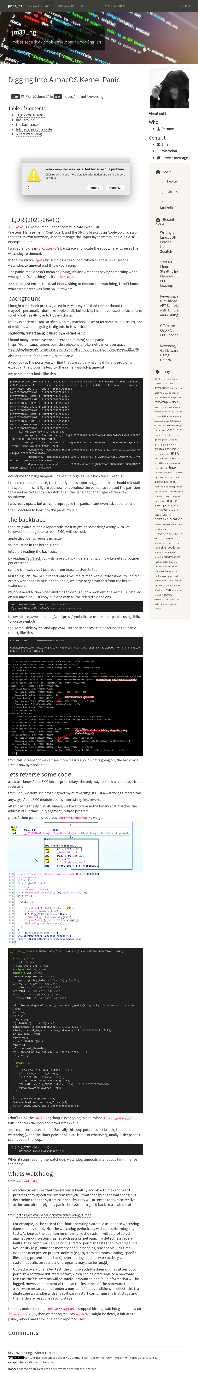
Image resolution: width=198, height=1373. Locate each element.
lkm (175, 472)
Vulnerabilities (115, 6)
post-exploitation (168, 518)
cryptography (159, 421)
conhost (165, 412)
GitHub (169, 191)
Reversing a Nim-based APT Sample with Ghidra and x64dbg (169, 305)
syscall (175, 576)
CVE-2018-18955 (175, 421)
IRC (155, 463)
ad (174, 379)
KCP (166, 463)
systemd (157, 581)
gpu (164, 445)
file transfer (166, 435)
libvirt (165, 468)
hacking (171, 449)
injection (177, 458)
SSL (175, 571)
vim (169, 585)
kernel (81, 96)
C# (177, 398)
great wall (172, 444)
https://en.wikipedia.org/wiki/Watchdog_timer (53, 1215)
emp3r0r (174, 429)
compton (157, 412)
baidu (156, 398)
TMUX (172, 581)
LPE (165, 477)
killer (156, 468)
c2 (180, 398)
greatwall (160, 449)
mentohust (158, 487)
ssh (179, 566)
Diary (173, 426)
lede (161, 468)
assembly (159, 392)
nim (159, 501)
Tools (95, 6)
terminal (165, 581)
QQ (161, 538)
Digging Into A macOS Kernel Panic (64, 79)
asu (166, 393)
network (176, 496)
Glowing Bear (173, 440)
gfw (177, 435)
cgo (170, 402)
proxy (163, 528)
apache (173, 388)
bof (169, 398)
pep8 (170, 510)
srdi (172, 567)
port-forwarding (162, 514)
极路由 (161, 463)
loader (180, 473)
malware (176, 477)
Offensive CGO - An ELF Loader (169, 330)
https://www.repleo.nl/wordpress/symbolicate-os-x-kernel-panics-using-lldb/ (79, 616)
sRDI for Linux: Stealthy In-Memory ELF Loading (169, 273)
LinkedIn (167, 206)
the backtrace (27, 124)
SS (176, 566)
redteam (169, 538)
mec (172, 482)
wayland (175, 590)
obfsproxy (172, 500)
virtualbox (176, 585)
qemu (156, 538)
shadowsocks (172, 557)
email (164, 430)
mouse (179, 487)
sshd (171, 571)
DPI (156, 430)
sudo (164, 576)
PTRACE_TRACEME (161, 534)
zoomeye (157, 609)
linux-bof (158, 473)
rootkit (171, 547)
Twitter (169, 181)
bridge (173, 398)
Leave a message (172, 157)
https (156, 458)
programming (176, 524)
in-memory (165, 458)
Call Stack (33, 558)
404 (155, 379)
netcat (168, 496)
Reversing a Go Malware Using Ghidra (169, 352)
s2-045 (178, 548)
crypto (179, 416)
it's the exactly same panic (52, 355)
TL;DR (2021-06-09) (30, 115)
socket (167, 567)
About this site (46, 1352)
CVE (167, 420)
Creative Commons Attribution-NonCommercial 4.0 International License (107, 1357)
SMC (128, 526)
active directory (166, 379)
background (25, 119)
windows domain (161, 599)
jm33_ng (15, 5)
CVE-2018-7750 (159, 426)
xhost (172, 604)
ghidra (157, 439)
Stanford (157, 576)
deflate (168, 426)
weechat (157, 595)
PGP (173, 510)
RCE (164, 538)
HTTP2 (175, 453)
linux (173, 467)
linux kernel (167, 473)
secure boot (158, 557)
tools (178, 580)
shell (176, 562)
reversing (96, 96)
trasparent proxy (160, 585)
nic (155, 501)
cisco (175, 402)
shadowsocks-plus (163, 561)
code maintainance (172, 407)
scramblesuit (168, 552)
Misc (48, 6)
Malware (34, 6)
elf (160, 430)
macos (68, 96)
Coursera (178, 412)
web (180, 590)
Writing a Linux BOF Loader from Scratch (168, 241)
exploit (157, 434)
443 (159, 379)
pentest (160, 509)
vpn (168, 589)
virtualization (160, 590)
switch (169, 576)
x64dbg (157, 604)
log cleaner (158, 477)
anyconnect (161, 388)
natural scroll (160, 496)
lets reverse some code (34, 129)
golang (158, 444)
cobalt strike (159, 407)
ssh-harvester (161, 571)
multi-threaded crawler (163, 491)
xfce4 (162, 604)
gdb (173, 435)
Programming (66, 6)
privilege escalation (162, 524)
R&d (82, 6)
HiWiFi (167, 454)
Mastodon (167, 150)
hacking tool (159, 454)
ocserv (157, 505)
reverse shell (174, 543)
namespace (178, 491)
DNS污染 (179, 426)
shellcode (159, 566)
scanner (157, 552)
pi (177, 510)
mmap (172, 486)
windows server (175, 599)
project (157, 529)
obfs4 (164, 501)
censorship (161, 402)
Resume (165, 128)
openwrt (166, 505)
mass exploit (162, 482)
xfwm (167, 604)
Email (163, 144)
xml (176, 604)
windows (166, 594)
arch (180, 388)
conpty (171, 412)
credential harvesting (165, 416)
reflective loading (161, 543)
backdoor (174, 392)
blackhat (163, 398)
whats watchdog (29, 133)
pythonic (178, 534)
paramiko (175, 505)
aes (177, 379)
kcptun (171, 463)
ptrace (169, 529)
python (171, 534)
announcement (160, 383)
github (164, 440)
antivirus (171, 383)
